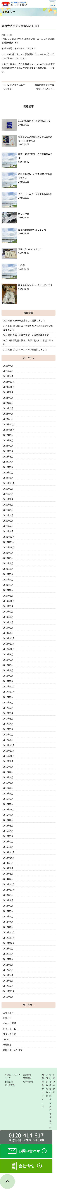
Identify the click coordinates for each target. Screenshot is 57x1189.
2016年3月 (8, 793)
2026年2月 (8, 371)
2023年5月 (8, 408)
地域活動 (7, 1045)
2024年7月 (8, 392)
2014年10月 (9, 858)
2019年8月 (8, 606)
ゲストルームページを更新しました (35, 194)
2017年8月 (8, 702)
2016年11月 (9, 751)
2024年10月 (9, 387)
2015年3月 (8, 836)
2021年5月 (8, 510)
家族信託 (9, 1082)
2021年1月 (8, 531)
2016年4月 (8, 788)
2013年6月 (8, 911)
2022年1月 (8, 478)
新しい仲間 (23, 214)
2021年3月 (8, 521)
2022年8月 (8, 440)
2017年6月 (8, 713)
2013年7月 (8, 906)
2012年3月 (8, 981)
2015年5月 (8, 826)
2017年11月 (9, 692)
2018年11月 (9, 644)
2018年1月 (8, 681)
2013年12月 (9, 884)
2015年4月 (8, 831)
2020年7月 (8, 563)
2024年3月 (8, 398)
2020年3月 (8, 585)
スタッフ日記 (9, 1034)
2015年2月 (8, 841)
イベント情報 (9, 1023)
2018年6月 (8, 665)
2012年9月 (8, 948)
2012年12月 (9, 932)
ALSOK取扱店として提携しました (34, 121)
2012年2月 (8, 986)
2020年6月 (8, 569)
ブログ (6, 1039)
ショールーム (9, 1029)
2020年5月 (8, 574)
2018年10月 (9, 649)
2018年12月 (9, 638)
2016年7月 (8, 772)
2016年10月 (9, 756)
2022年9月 (8, 435)
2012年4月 (8, 975)
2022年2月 (8, 472)
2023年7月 (8, 403)
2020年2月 (8, 590)
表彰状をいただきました (30, 249)
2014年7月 (8, 868)
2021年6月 (8, 505)
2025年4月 (8, 376)
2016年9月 (8, 761)
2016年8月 (8, 767)
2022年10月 (9, 430)
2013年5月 (8, 916)
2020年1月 (8, 596)
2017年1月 (8, 740)
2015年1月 (8, 847)
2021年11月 (9, 483)
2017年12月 (9, 686)
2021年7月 (8, 499)
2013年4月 (8, 922)
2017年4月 (8, 724)
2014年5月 (8, 874)
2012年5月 (8, 970)
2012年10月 (9, 943)
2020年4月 (8, 579)
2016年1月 (8, 804)
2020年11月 (9, 542)
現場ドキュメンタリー (13, 1050)
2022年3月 (8, 467)
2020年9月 (8, 553)
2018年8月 (8, 654)
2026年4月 (8, 366)
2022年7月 (8, 446)
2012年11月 (9, 938)
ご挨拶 (21, 265)
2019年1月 (8, 633)
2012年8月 (8, 954)
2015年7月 (8, 820)
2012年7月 (8, 959)
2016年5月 (8, 783)
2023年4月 (8, 414)
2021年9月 (8, 489)
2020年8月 (8, 558)
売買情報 (27, 1075)
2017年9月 (8, 697)
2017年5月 (8, 719)
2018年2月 (8, 676)
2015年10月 (9, 809)
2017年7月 (8, 708)
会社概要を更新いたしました (32, 230)
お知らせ (7, 1018)
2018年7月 (8, 660)
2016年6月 (8, 777)
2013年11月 (9, 890)
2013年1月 (8, 927)
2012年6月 (8, 965)
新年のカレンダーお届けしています (35, 285)
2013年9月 (8, 895)
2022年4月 (8, 462)
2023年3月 (8, 419)
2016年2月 (8, 799)
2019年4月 (8, 622)
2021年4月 (8, 515)
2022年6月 (8, 451)
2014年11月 (9, 852)
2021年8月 (8, 494)
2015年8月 (8, 815)
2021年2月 (8, 526)
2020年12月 (9, 537)
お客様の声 (8, 1013)
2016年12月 (9, 745)
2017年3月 (8, 729)
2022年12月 (9, 424)
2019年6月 (8, 617)
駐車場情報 (28, 1082)
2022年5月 (8, 457)
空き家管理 (10, 1085)
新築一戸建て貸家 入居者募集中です (31, 335)
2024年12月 (9, 382)
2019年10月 (9, 601)
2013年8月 (8, 900)
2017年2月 (8, 734)
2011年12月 (9, 991)
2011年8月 (8, 997)
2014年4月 (8, 879)
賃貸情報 (27, 1078)
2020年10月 (9, 547)
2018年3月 (8, 670)
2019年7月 (8, 612)
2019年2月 (8, 628)
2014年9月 (8, 863)
